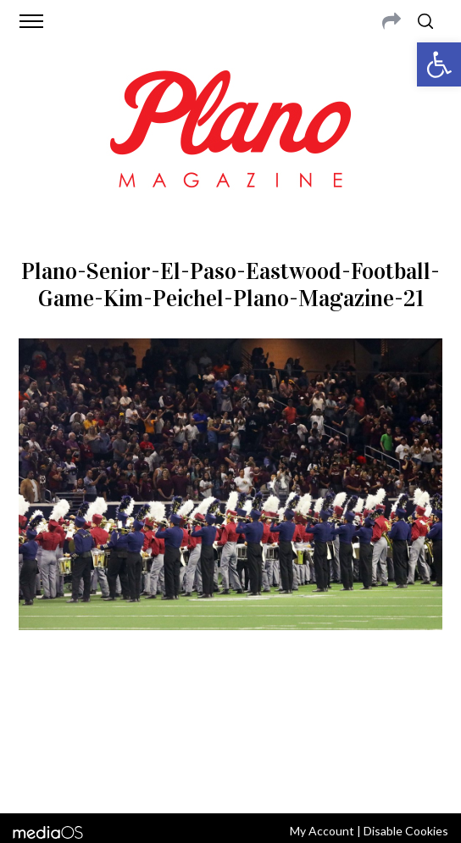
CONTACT (88, 711)
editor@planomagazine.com (233, 732)
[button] (439, 64)
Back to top (231, 777)
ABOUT (38, 711)
